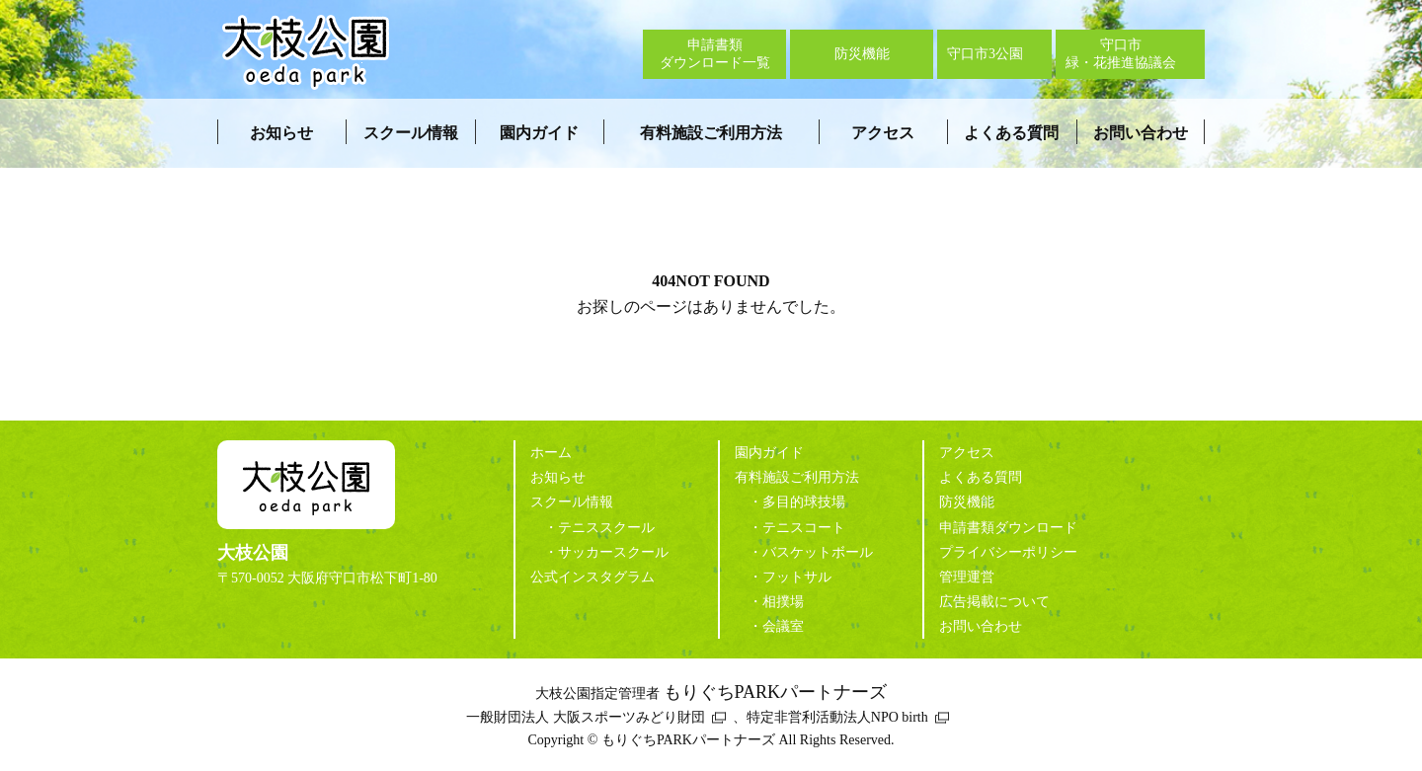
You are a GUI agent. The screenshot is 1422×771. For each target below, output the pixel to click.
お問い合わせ (1140, 132)
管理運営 (966, 577)
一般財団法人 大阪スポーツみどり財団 (585, 717)
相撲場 (783, 601)
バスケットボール (817, 552)
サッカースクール (613, 552)
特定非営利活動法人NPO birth (837, 717)
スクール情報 (410, 132)
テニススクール (606, 527)
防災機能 (966, 502)
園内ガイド (539, 132)
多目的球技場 (803, 502)
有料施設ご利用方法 (711, 132)
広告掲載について (994, 601)
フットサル (796, 577)
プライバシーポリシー (1008, 552)
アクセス (882, 132)
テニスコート (803, 527)
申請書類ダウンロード (1008, 527)
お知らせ (281, 132)
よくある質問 (1011, 132)
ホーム (551, 452)
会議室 (783, 626)
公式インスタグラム (592, 577)
